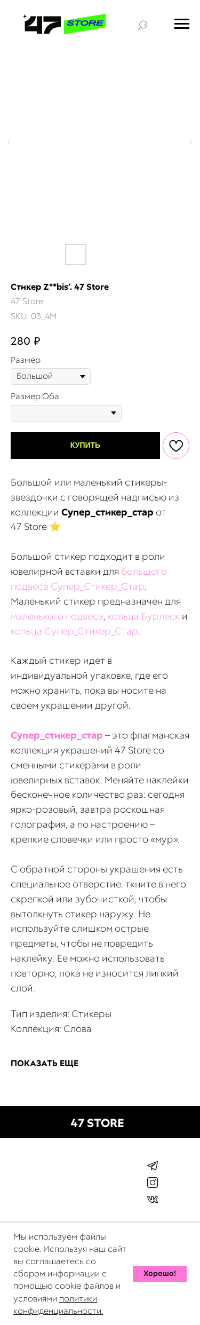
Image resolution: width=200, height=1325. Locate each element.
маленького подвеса (57, 616)
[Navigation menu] (181, 24)
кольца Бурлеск (144, 616)
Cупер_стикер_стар (57, 735)
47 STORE (97, 1123)
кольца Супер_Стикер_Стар (74, 631)
